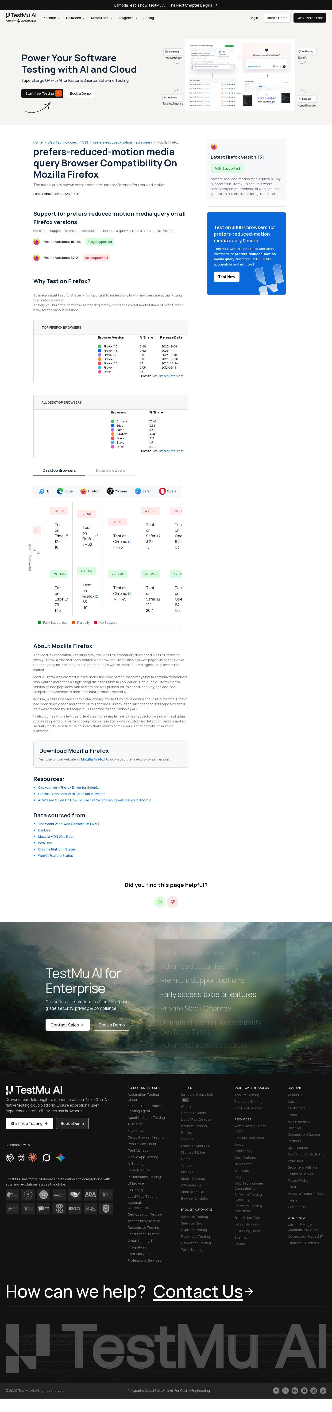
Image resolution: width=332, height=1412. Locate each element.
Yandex (186, 1165)
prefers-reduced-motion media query (122, 142)
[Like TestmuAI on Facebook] (276, 1390)
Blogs (239, 1144)
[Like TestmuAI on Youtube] (304, 1390)
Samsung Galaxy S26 (197, 1097)
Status (240, 1244)
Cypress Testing (194, 1230)
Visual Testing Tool (142, 1240)
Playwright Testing (195, 1236)
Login (254, 18)
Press (292, 1114)
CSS (85, 142)
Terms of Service (301, 1174)
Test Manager (139, 1150)
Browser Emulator (194, 1198)
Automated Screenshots (138, 1205)
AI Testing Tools (247, 1231)
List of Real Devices (196, 1119)
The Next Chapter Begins (193, 5)
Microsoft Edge (193, 1152)
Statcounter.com (171, 376)
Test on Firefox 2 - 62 (89, 536)
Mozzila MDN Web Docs (56, 836)
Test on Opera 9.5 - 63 (181, 536)
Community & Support (305, 1134)
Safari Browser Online (197, 1145)
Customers (296, 1108)
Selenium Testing (194, 1216)
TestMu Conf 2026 (249, 1137)
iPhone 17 (188, 1106)
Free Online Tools (248, 1217)
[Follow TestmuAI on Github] (313, 1390)
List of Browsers (193, 1113)
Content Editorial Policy (306, 1154)
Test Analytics (139, 1254)
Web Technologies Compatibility (249, 1186)
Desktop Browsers (59, 470)
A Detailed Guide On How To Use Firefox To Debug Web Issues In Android (94, 800)
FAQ (238, 1177)
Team (292, 1200)
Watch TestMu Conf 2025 (250, 1128)
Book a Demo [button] (277, 18)
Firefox (186, 1132)
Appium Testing (247, 1095)
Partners (294, 1141)
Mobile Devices (193, 1178)
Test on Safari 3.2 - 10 (151, 536)
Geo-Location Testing (145, 1214)
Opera (186, 1159)
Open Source (298, 1147)
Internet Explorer (194, 1126)
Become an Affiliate (303, 1167)
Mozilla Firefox (93, 759)
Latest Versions (247, 1224)
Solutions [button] (75, 18)
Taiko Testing (191, 1249)
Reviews (294, 1128)
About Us (295, 1095)
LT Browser (136, 1183)
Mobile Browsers (110, 470)
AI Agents (127, 18)
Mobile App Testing (143, 1157)
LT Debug (135, 1190)
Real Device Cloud (142, 1144)
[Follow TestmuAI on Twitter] (285, 1390)
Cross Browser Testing (146, 1137)
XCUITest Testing (248, 1108)
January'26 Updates (303, 1243)
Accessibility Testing (144, 1221)
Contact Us (297, 1207)
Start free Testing (44, 93)
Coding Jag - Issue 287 (305, 1236)
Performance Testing (144, 1176)
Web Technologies (62, 142)
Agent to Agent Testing (146, 1117)
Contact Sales (67, 1025)
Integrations (137, 1247)
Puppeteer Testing (196, 1243)
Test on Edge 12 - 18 (60, 536)
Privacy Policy (298, 1180)
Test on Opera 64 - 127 (181, 599)
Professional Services (144, 1260)
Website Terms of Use (305, 1193)
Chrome (187, 1139)
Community (243, 1151)
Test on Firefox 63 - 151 (89, 596)
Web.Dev (45, 843)
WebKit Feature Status (55, 855)
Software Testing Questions (248, 1208)
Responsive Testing (143, 1227)
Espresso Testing (249, 1101)
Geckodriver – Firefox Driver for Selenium (69, 787)
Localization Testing (143, 1234)
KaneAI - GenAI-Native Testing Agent (145, 1108)
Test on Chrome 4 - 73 (120, 541)
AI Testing (135, 1163)
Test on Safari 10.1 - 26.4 (151, 599)
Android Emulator (194, 1192)
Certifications (245, 1157)
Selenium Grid (191, 1223)
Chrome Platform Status (57, 849)
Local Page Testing (143, 1196)
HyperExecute (139, 1170)
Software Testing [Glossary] (248, 1197)
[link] (21, 18)
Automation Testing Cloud (143, 1097)
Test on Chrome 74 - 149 (120, 593)
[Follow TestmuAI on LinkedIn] (295, 1390)
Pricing (148, 18)
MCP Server (137, 1130)
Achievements (299, 1121)
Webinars (242, 1170)
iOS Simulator (191, 1185)
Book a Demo (80, 93)
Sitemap (241, 1237)
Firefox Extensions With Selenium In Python (71, 794)
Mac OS (187, 1172)
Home (38, 142)
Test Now (226, 276)
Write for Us (297, 1160)
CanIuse (44, 830)
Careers (294, 1101)
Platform (51, 18)
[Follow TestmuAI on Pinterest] (323, 1390)
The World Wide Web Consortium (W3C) (69, 824)
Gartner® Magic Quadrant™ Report (302, 1227)
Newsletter (243, 1164)
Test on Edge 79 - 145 (60, 599)
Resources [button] (101, 18)
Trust (292, 1187)
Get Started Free (310, 18)
